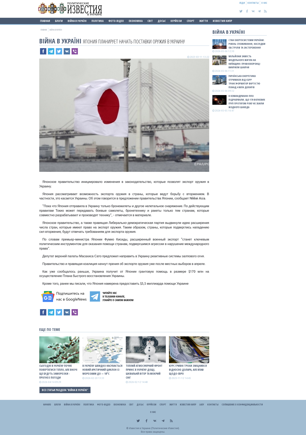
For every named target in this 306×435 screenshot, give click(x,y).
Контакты (253, 3)
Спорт (190, 21)
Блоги (59, 21)
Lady (201, 404)
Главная (45, 21)
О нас (264, 3)
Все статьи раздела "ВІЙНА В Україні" (65, 390)
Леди (242, 3)
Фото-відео (116, 21)
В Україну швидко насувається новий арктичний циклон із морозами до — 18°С (102, 369)
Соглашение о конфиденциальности (242, 404)
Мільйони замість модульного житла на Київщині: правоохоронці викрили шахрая (244, 61)
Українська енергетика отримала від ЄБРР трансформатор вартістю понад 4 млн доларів (244, 81)
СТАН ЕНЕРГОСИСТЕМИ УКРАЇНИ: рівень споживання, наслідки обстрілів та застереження (247, 43)
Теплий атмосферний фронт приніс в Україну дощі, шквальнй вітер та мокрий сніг (144, 371)
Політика (97, 21)
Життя (203, 21)
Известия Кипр (222, 21)
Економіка (136, 21)
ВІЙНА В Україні (77, 21)
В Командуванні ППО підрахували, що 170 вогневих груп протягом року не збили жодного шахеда (247, 101)
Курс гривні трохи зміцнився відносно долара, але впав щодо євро (188, 369)
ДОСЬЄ (162, 21)
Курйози (176, 21)
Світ (150, 21)
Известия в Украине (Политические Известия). (154, 428)
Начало (47, 404)
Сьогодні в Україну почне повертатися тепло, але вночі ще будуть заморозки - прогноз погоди (58, 371)
